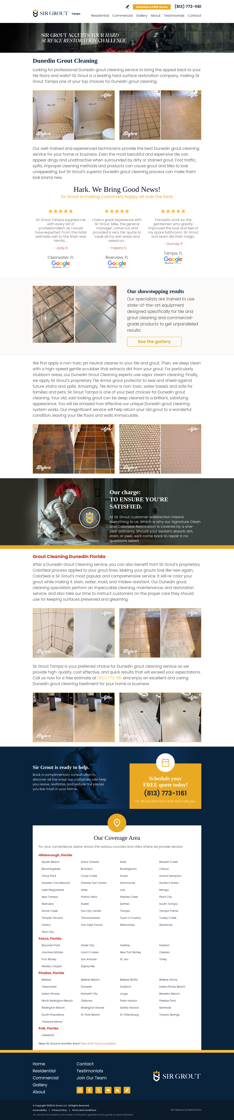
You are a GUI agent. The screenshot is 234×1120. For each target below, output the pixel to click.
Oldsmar (87, 1000)
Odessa (164, 952)
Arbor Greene (90, 862)
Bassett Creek (168, 862)
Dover (124, 876)
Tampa (125, 911)
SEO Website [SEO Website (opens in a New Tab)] (177, 1109)
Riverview (48, 904)
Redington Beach (53, 1007)
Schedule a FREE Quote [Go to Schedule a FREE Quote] (152, 7)
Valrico (46, 925)
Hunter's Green (169, 883)
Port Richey (49, 959)
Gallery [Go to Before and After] (141, 15)
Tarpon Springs (169, 1014)
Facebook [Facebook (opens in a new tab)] (89, 1090)
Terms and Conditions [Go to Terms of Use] (84, 1110)
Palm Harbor (128, 1000)
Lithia (84, 890)
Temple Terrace (52, 918)
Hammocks (127, 883)
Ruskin (85, 904)
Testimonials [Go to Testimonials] (174, 15)
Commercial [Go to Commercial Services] (122, 15)
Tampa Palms (168, 911)
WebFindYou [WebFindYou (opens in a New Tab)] (194, 1109)
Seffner (125, 904)
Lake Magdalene (53, 890)
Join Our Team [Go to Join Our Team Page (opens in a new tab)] (92, 1078)
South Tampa (168, 904)
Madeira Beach (169, 993)
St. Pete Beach (90, 1014)
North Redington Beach (57, 1000)
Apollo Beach (50, 862)
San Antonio (89, 959)
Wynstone (165, 925)
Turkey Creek (167, 918)
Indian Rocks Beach (172, 986)
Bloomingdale (51, 869)
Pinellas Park (167, 1000)
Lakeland (48, 1035)
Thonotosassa (90, 918)
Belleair (46, 979)
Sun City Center (91, 911)
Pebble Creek (129, 897)
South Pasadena (53, 1014)
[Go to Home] (59, 13)
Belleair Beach (90, 979)
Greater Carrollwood (56, 883)
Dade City (87, 945)
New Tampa (50, 897)
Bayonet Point (51, 945)
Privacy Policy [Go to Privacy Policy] (59, 1110)
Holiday (125, 945)
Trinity (163, 959)
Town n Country (130, 918)
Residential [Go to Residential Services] (100, 15)
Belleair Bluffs (129, 979)
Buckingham (128, 869)
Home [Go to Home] (39, 1064)
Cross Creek (89, 876)
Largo (124, 993)
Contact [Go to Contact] (194, 15)
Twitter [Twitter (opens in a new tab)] (98, 1090)
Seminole (165, 1007)
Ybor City (48, 932)
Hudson (164, 945)
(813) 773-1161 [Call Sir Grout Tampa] (187, 6)
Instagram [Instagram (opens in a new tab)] (80, 1090)
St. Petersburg (129, 1014)
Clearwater (49, 986)
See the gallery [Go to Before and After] (154, 341)
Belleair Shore (168, 979)
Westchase (127, 925)
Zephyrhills (88, 966)
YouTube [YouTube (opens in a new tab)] (108, 1090)
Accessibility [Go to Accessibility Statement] (40, 1110)
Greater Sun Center (94, 883)
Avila (123, 862)
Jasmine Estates (52, 952)
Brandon (87, 869)
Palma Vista (89, 897)
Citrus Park (49, 876)
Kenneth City (89, 993)
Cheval (164, 869)
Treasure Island (52, 1021)
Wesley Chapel (51, 966)
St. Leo (124, 959)
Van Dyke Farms (92, 925)
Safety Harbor (129, 1007)
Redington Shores (92, 1007)
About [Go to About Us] (156, 15)
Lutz (122, 890)
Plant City (165, 897)
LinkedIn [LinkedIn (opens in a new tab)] (117, 1090)
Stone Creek (50, 911)
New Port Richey (130, 952)
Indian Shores (51, 993)
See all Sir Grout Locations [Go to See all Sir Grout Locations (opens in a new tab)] (98, 1043)
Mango (164, 890)
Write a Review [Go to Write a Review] (127, 6)
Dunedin (86, 986)
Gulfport (125, 986)
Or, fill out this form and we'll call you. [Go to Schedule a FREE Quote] (165, 801)
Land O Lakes (90, 952)
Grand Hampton (170, 876)
